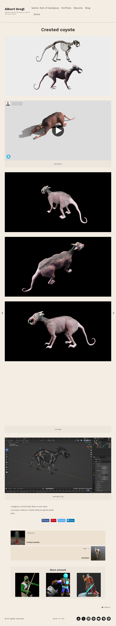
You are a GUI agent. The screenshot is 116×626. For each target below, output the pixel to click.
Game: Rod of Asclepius (45, 8)
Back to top (58, 619)
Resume (78, 8)
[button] (105, 607)
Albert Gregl (14, 9)
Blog (87, 8)
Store (37, 14)
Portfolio (66, 8)
